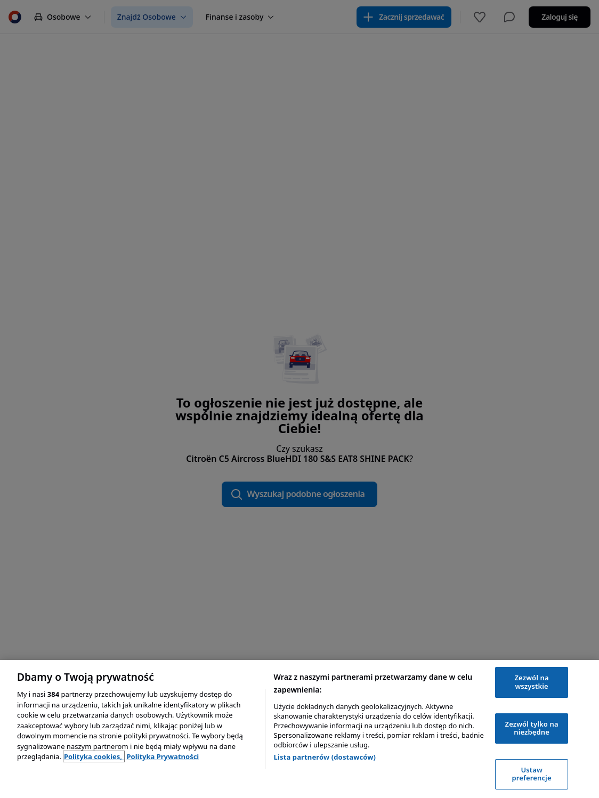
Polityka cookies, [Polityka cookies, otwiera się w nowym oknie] (94, 756)
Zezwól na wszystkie (532, 682)
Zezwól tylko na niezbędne (531, 728)
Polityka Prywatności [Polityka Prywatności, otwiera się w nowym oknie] (162, 756)
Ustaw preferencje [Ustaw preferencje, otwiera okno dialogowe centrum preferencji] (532, 774)
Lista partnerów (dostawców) (325, 757)
